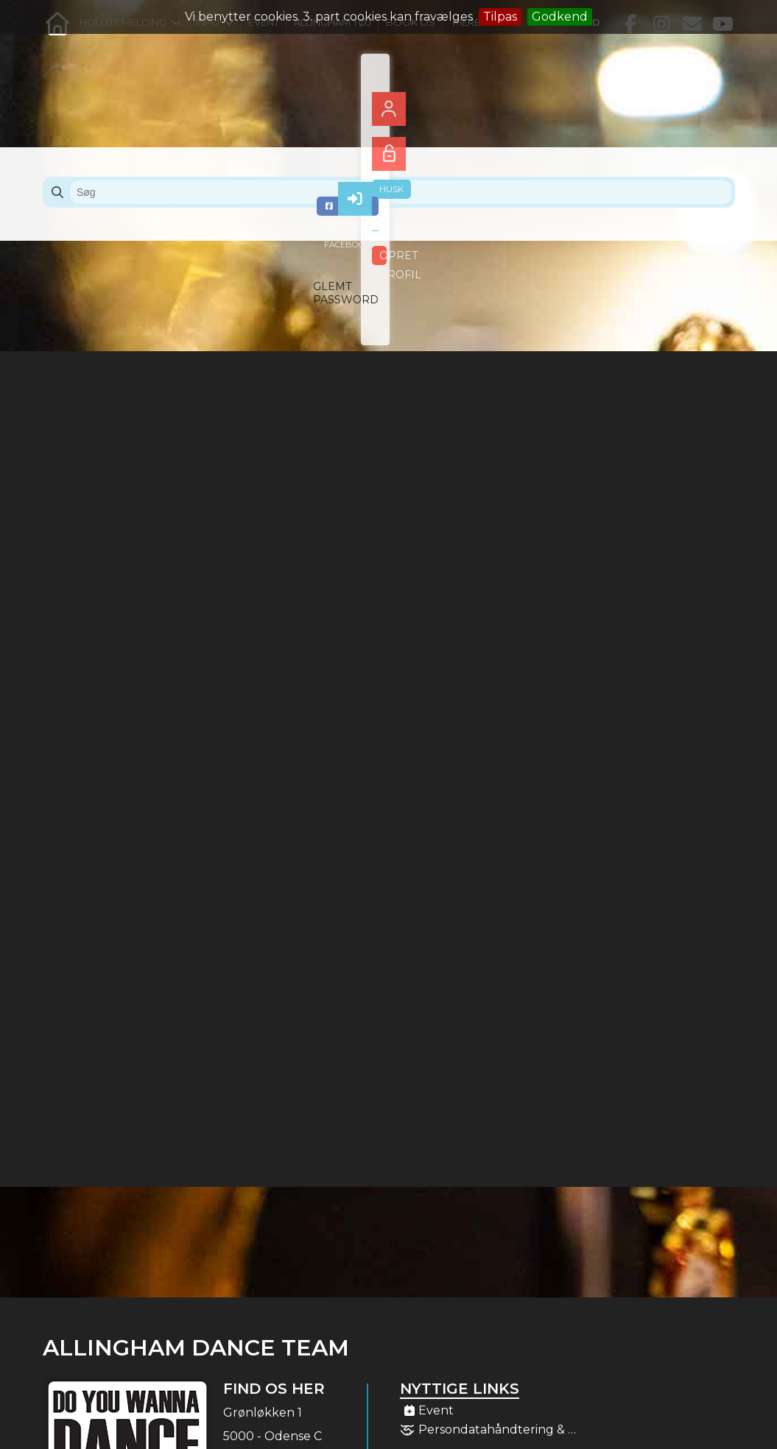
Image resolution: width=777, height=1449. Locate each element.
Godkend (560, 17)
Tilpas (500, 17)
